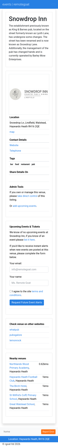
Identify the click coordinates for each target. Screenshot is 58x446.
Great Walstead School (22, 404)
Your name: (16, 276)
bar (11, 164)
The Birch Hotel (18, 386)
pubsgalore (16, 334)
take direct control (27, 196)
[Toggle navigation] (54, 4)
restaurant (25, 164)
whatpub (14, 329)
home (7, 431)
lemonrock (15, 340)
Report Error (48, 431)
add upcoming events (24, 205)
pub (33, 164)
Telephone (15, 150)
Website (14, 145)
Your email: (16, 263)
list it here (29, 239)
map (12, 131)
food (17, 164)
